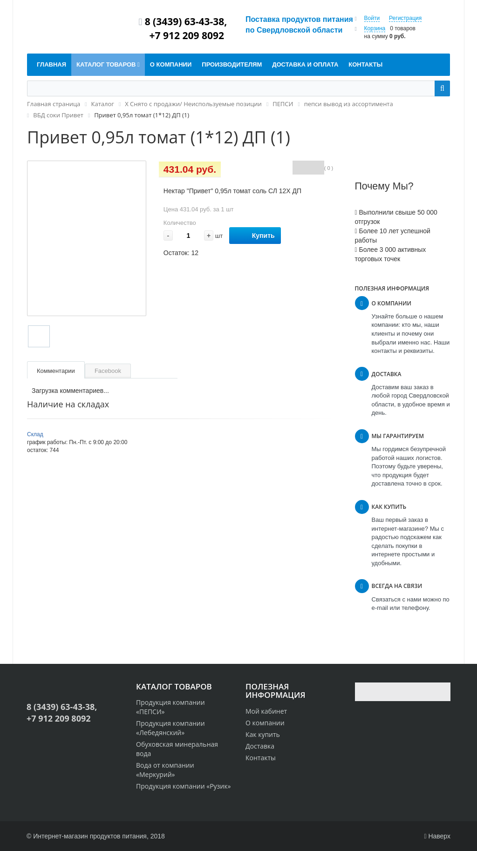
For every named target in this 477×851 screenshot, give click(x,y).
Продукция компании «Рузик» (183, 786)
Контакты (260, 757)
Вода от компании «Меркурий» (165, 770)
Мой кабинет (266, 711)
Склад (35, 434)
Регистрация (405, 18)
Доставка (259, 746)
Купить (255, 235)
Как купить (262, 734)
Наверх (437, 836)
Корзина (375, 28)
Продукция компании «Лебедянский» (170, 728)
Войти (372, 18)
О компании (265, 722)
